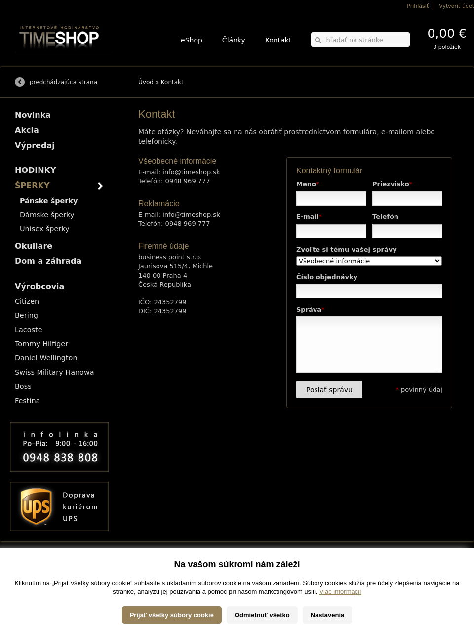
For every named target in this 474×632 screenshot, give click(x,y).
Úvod (146, 82)
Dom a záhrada (48, 261)
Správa (310, 309)
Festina (27, 401)
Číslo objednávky (326, 277)
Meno (307, 184)
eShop (191, 40)
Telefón (385, 216)
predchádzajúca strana (63, 82)
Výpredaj (35, 145)
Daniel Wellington (46, 358)
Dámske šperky (47, 215)
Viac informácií (340, 616)
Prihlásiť (418, 6)
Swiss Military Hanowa (54, 372)
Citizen (27, 301)
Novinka (33, 115)
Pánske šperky (49, 201)
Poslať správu (329, 390)
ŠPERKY (32, 185)
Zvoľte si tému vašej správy (346, 249)
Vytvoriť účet (456, 6)
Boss (23, 386)
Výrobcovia (39, 286)
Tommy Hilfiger (41, 344)
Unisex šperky (45, 229)
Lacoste (28, 330)
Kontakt (278, 40)
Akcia (27, 130)
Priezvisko (392, 184)
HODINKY (35, 170)
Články (233, 40)
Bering (26, 315)
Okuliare (33, 246)
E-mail (309, 216)
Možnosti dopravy (34, 567)
